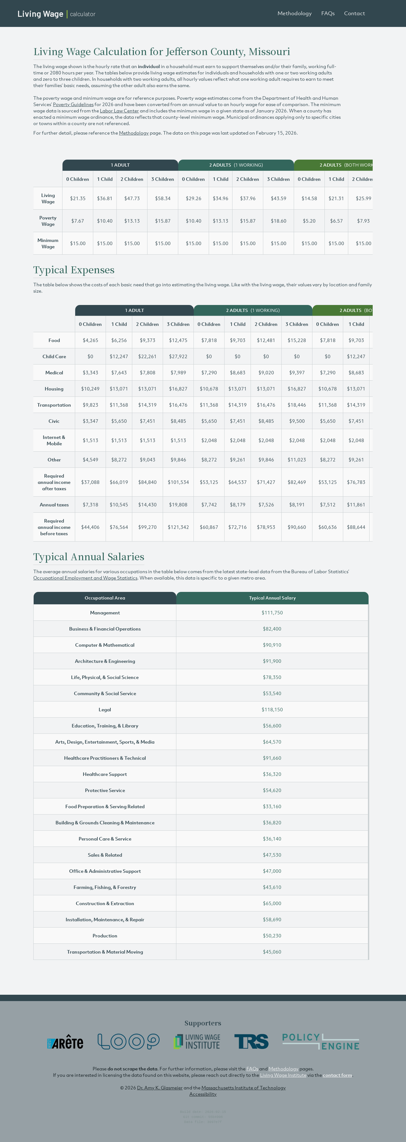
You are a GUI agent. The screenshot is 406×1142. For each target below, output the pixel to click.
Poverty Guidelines (73, 104)
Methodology (295, 13)
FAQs (328, 13)
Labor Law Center (119, 110)
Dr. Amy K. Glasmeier (160, 1087)
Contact (354, 13)
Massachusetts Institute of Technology (243, 1087)
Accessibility (203, 1094)
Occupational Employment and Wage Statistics (85, 577)
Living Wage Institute (283, 1075)
